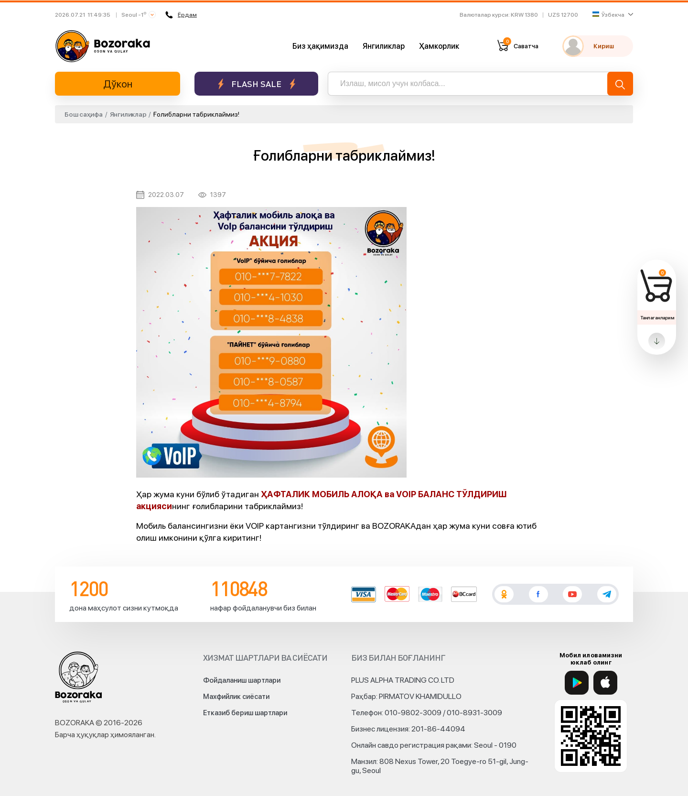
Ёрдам (181, 15)
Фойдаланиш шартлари (241, 680)
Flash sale (256, 84)
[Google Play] (577, 683)
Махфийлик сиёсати (236, 696)
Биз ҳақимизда (320, 46)
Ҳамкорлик (439, 46)
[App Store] (605, 683)
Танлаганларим (657, 317)
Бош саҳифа (83, 114)
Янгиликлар (384, 46)
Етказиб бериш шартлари (245, 713)
